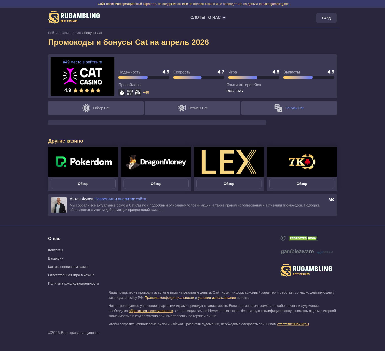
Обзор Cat (96, 108)
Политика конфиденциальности (73, 283)
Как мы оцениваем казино (69, 267)
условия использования (217, 298)
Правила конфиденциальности (169, 298)
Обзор (83, 184)
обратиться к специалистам (151, 311)
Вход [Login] (326, 18)
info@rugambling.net (274, 4)
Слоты (197, 17)
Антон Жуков (81, 199)
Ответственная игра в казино (71, 275)
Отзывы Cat (192, 108)
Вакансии (55, 258)
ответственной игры (293, 324)
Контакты (55, 250)
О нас (54, 238)
